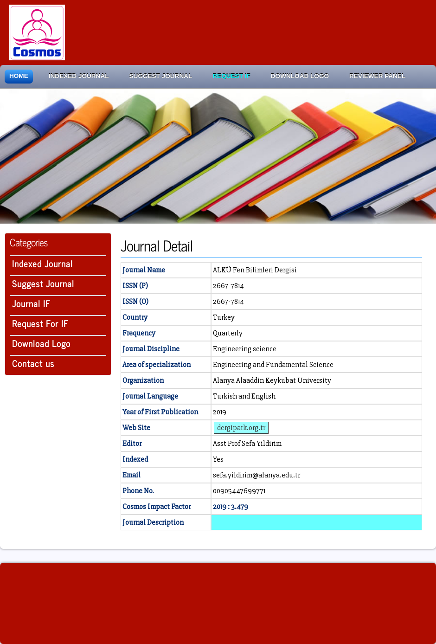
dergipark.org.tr (241, 427)
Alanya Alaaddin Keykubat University (272, 380)
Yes (218, 459)
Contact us (33, 363)
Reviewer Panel (377, 75)
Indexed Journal (79, 75)
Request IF (231, 75)
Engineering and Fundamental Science (273, 364)
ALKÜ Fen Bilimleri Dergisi (255, 270)
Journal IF (31, 303)
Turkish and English (244, 396)
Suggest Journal (160, 75)
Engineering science (244, 349)
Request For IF (40, 323)
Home (18, 75)
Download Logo (300, 75)
